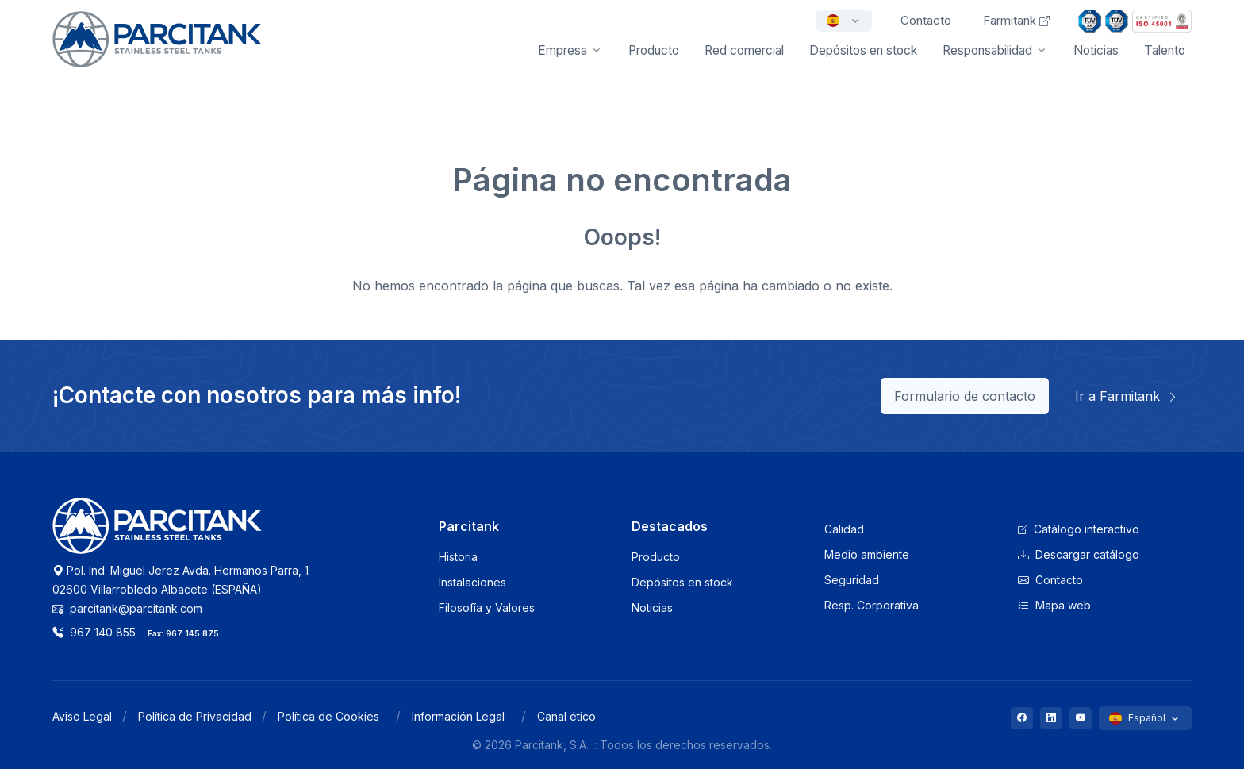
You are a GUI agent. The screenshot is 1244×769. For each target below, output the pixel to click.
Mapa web (1054, 605)
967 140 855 (94, 632)
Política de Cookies (328, 716)
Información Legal (458, 716)
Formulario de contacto (964, 396)
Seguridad (851, 579)
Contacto (1050, 579)
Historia (458, 556)
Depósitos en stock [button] (863, 50)
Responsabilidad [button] (987, 50)
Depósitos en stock (682, 582)
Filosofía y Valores (487, 607)
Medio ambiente (866, 554)
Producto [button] (653, 50)
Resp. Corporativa (871, 605)
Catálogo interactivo (1078, 529)
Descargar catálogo (1078, 554)
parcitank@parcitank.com (127, 608)
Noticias (1096, 50)
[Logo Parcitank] (157, 535)
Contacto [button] (925, 20)
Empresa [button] (562, 50)
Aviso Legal (82, 716)
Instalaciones (472, 582)
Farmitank (1016, 20)
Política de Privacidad (194, 716)
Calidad (844, 529)
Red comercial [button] (744, 50)
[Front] (157, 50)
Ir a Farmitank (1126, 396)
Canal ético (566, 716)
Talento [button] (1164, 50)
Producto (656, 556)
